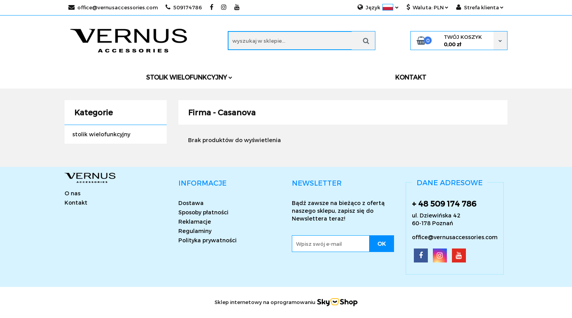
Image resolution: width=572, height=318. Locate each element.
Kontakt (76, 202)
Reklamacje (194, 221)
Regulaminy (194, 231)
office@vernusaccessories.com (113, 7)
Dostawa (191, 203)
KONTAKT (410, 77)
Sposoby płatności (203, 212)
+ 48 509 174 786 (444, 203)
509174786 (184, 7)
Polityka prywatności (207, 240)
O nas (72, 193)
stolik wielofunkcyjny (101, 134)
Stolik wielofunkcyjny (189, 77)
